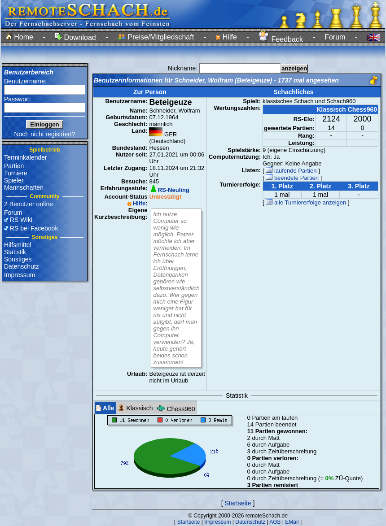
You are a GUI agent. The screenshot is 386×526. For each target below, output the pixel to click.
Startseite (237, 503)
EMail (291, 522)
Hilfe (226, 37)
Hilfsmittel (17, 244)
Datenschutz (21, 266)
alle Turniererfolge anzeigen (306, 202)
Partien (14, 166)
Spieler (14, 180)
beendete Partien (292, 177)
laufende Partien (291, 170)
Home (19, 37)
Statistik (15, 252)
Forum (335, 37)
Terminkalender (25, 157)
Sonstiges (17, 259)
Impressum (19, 274)
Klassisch (135, 408)
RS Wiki (21, 219)
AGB (275, 522)
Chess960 (175, 408)
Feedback (281, 39)
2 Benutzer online (28, 204)
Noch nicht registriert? (44, 134)
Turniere (15, 173)
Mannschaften (24, 187)
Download (75, 37)
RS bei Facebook (34, 228)
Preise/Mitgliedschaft (156, 37)
